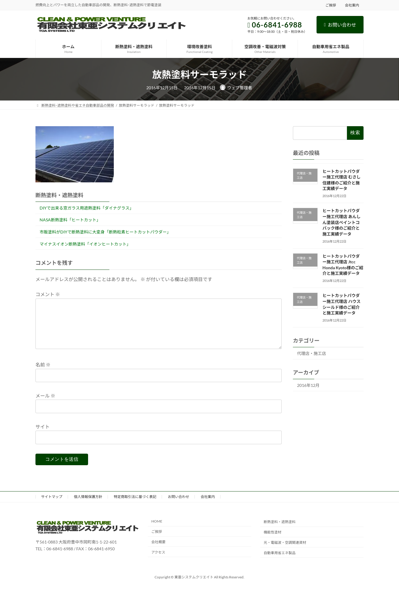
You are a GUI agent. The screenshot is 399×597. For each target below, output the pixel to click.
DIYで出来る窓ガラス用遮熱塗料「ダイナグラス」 (87, 207)
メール (45, 405)
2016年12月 (308, 385)
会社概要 (158, 551)
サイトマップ (51, 506)
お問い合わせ (340, 24)
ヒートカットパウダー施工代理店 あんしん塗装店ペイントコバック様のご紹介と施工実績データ (341, 222)
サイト (42, 436)
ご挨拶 (330, 5)
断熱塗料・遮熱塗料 (280, 531)
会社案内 (352, 5)
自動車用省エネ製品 (280, 562)
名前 (43, 374)
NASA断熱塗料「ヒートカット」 (70, 219)
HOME (156, 530)
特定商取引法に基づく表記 (135, 506)
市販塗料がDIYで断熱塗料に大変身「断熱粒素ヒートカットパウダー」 (105, 231)
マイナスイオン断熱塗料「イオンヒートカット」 (85, 243)
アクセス (158, 561)
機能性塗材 (272, 541)
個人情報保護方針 (88, 506)
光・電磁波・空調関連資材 (285, 552)
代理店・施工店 (311, 353)
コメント (47, 294)
